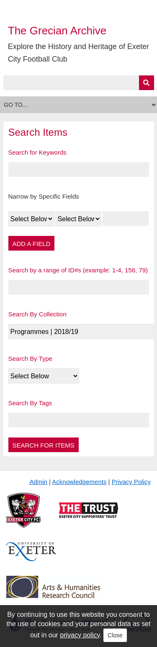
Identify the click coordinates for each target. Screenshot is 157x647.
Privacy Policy (131, 481)
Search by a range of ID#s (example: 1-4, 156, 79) (78, 270)
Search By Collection (37, 314)
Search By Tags (30, 402)
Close (115, 635)
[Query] (78, 82)
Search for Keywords (37, 152)
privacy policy (80, 635)
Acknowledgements (79, 481)
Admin (38, 481)
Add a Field (32, 243)
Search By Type (30, 358)
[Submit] (146, 82)
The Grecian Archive (57, 30)
